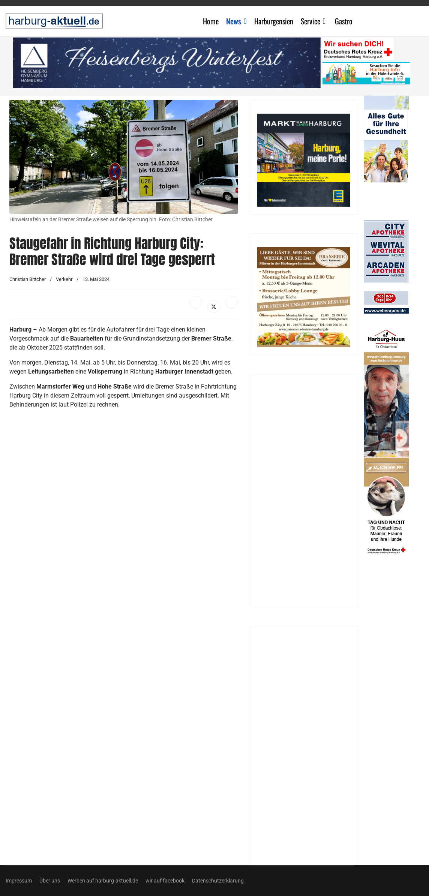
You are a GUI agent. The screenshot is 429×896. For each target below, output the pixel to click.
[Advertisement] (123, 483)
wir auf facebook (165, 881)
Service (310, 21)
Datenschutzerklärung (218, 881)
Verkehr (64, 279)
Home (211, 21)
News (233, 21)
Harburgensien (273, 21)
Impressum (19, 881)
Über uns (49, 881)
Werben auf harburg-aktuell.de (103, 881)
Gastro (343, 21)
